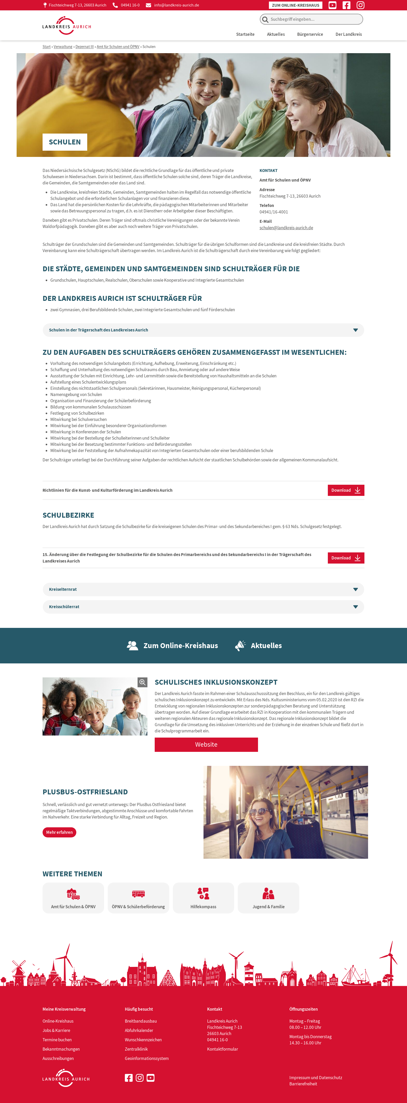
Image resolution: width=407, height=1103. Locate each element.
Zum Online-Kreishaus (295, 5)
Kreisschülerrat (203, 607)
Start (47, 46)
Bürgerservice (310, 34)
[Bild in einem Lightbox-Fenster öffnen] (95, 706)
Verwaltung (63, 46)
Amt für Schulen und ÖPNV (118, 46)
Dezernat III (85, 46)
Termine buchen (57, 1040)
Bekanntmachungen (61, 1049)
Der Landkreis (349, 34)
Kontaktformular (222, 1049)
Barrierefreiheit (303, 1084)
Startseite (245, 34)
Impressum (299, 1077)
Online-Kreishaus (58, 1021)
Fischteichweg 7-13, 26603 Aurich (77, 5)
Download (341, 490)
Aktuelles (276, 34)
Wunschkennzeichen (143, 1040)
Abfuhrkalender (139, 1030)
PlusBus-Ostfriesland (85, 792)
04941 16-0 (130, 5)
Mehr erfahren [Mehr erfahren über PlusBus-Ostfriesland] (59, 832)
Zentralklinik (136, 1049)
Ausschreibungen (58, 1058)
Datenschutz (330, 1077)
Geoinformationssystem (147, 1058)
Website (206, 744)
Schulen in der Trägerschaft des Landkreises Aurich (203, 330)
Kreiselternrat (203, 589)
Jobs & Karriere (56, 1030)
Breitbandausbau (141, 1021)
